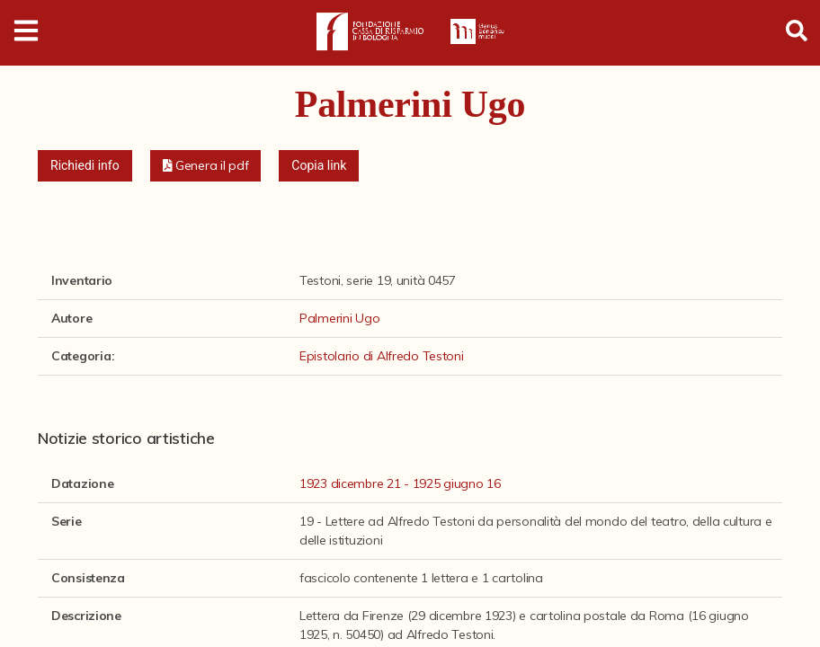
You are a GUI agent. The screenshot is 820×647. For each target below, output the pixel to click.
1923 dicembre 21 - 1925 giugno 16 (400, 483)
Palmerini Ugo (339, 318)
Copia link (318, 165)
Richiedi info (85, 165)
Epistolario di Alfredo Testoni (381, 356)
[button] (206, 166)
